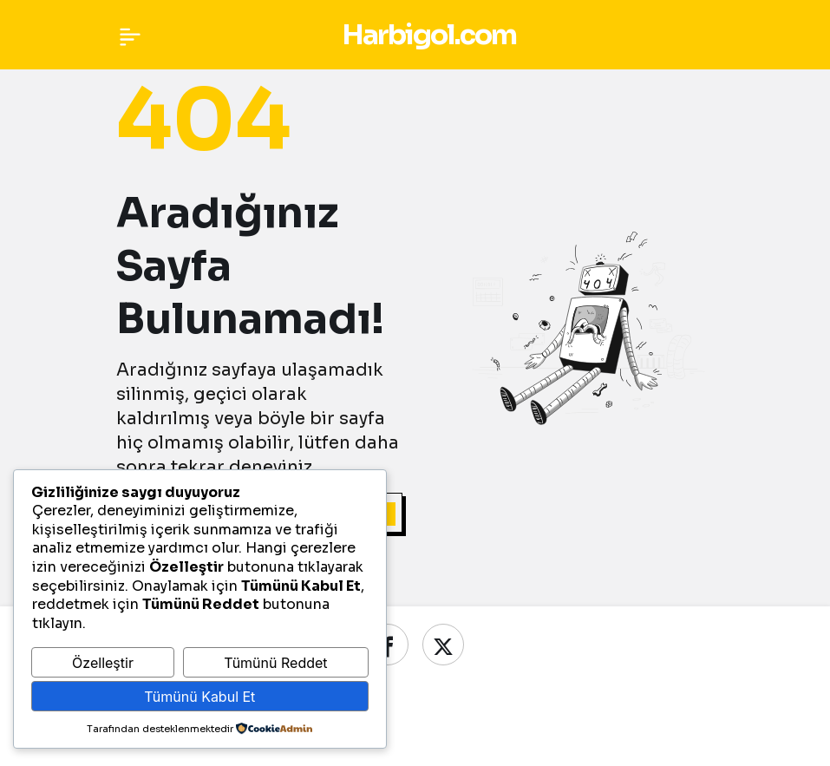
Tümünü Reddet (275, 662)
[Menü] (130, 35)
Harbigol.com (429, 34)
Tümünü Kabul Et (199, 696)
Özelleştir (103, 662)
